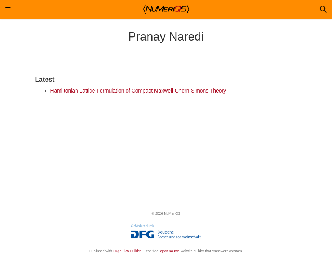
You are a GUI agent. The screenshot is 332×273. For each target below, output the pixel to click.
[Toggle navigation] (8, 9)
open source (170, 251)
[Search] (323, 9)
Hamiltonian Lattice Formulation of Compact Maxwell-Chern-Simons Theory (138, 91)
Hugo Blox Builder (127, 251)
